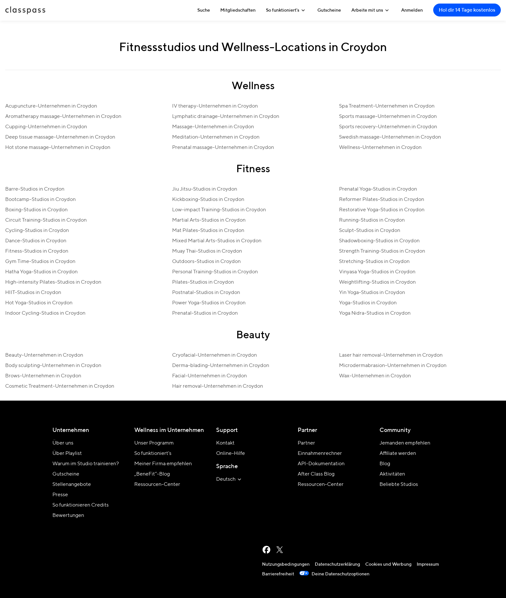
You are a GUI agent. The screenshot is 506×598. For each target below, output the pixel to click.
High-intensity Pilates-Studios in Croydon (53, 282)
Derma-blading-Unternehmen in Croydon (220, 365)
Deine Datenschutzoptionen (334, 574)
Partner (306, 443)
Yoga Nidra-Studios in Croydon (375, 313)
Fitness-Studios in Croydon (36, 251)
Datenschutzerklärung (337, 564)
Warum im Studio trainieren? (85, 464)
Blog (385, 464)
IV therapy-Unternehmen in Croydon (215, 106)
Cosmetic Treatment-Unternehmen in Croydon (59, 386)
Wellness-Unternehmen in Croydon (380, 147)
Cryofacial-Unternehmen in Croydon (214, 355)
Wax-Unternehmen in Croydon (375, 376)
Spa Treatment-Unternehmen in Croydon (386, 106)
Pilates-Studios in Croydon (203, 282)
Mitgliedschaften (238, 10)
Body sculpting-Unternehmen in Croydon (53, 365)
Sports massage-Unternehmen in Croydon (388, 116)
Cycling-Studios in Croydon (37, 230)
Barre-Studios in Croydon (34, 189)
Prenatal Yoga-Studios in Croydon (378, 189)
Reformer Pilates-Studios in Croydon (381, 199)
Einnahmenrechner (320, 453)
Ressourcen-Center (157, 484)
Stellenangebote (71, 484)
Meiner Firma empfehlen (163, 464)
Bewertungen (68, 515)
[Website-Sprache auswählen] (229, 479)
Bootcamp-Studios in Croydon (40, 199)
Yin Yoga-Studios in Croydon (372, 292)
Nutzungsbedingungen (286, 564)
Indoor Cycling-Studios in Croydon (45, 313)
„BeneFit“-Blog (152, 474)
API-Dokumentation (321, 464)
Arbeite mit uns (371, 10)
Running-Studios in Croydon (372, 220)
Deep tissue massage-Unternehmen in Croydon (60, 137)
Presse (60, 495)
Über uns (62, 443)
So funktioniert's (286, 10)
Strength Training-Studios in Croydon (382, 251)
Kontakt (225, 443)
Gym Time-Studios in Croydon (40, 261)
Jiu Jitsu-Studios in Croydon (204, 189)
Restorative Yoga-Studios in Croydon (381, 210)
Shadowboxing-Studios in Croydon (379, 241)
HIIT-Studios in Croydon (33, 292)
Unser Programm (154, 443)
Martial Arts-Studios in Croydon (209, 220)
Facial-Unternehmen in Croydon (209, 376)
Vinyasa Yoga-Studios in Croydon (377, 272)
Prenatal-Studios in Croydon (205, 313)
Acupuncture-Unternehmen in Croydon (51, 106)
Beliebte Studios (399, 484)
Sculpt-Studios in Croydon (369, 230)
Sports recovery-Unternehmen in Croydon (388, 127)
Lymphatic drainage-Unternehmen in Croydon (225, 116)
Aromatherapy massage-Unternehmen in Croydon (63, 116)
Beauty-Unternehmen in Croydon (44, 355)
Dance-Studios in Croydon (35, 241)
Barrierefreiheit (278, 574)
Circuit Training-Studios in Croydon (46, 220)
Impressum (428, 564)
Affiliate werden (398, 453)
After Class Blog (316, 474)
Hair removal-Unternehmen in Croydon (217, 386)
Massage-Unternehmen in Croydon (213, 127)
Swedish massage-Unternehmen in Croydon (390, 137)
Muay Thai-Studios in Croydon (207, 251)
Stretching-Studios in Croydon (374, 261)
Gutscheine (329, 10)
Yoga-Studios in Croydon (368, 303)
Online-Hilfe (230, 453)
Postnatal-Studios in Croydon (206, 292)
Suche (203, 10)
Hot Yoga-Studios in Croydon (38, 303)
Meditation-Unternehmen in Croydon (215, 137)
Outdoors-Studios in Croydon (206, 261)
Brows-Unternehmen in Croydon (43, 376)
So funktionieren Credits (80, 505)
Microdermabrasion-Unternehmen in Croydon (392, 365)
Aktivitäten (392, 474)
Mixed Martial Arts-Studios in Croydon (216, 241)
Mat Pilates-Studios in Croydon (208, 230)
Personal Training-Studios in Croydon (215, 272)
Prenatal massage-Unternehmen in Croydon (223, 147)
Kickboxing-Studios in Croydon (208, 199)
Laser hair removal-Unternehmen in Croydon (391, 355)
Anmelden (412, 10)
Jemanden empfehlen (405, 443)
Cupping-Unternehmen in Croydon (46, 127)
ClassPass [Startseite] (25, 10)
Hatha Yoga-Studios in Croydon (41, 272)
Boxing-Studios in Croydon (36, 210)
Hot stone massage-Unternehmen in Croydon (57, 147)
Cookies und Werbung (388, 564)
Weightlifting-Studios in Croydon (377, 282)
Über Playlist (67, 453)
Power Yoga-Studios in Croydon (209, 303)
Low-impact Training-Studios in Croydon (219, 210)
